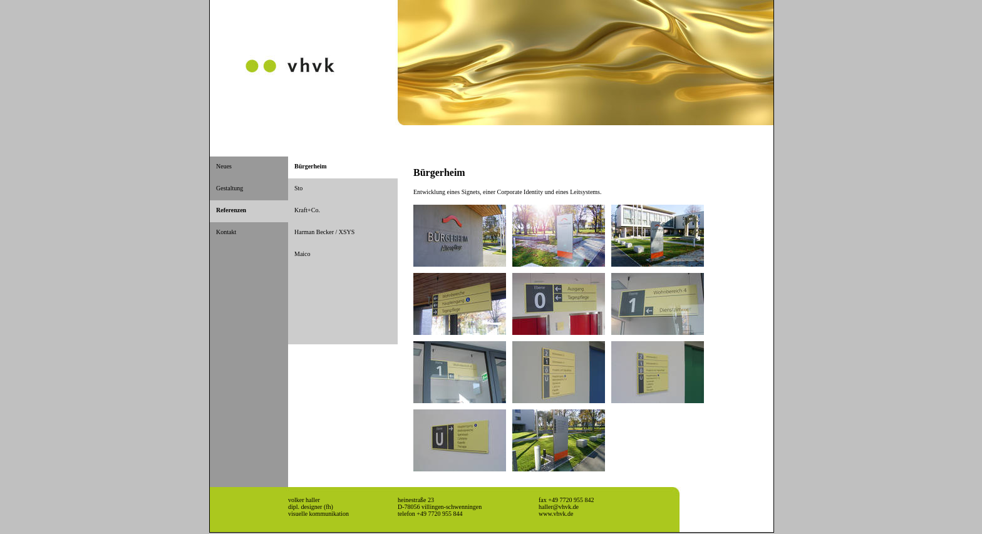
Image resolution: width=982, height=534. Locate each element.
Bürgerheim (310, 166)
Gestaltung (229, 188)
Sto (298, 188)
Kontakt (226, 231)
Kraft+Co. (307, 210)
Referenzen (231, 210)
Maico (302, 253)
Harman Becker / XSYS (324, 231)
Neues (224, 166)
